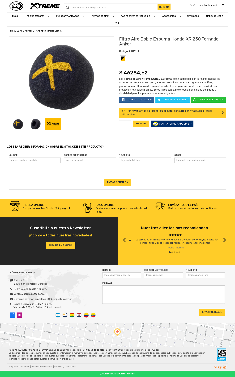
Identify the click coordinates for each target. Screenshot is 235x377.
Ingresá (212, 5)
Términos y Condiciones (65, 366)
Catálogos (193, 16)
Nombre (13, 155)
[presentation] (117, 173)
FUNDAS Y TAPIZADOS (67, 16)
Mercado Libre (214, 16)
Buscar (164, 7)
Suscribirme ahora (61, 245)
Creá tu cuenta (198, 5)
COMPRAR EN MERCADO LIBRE (172, 124)
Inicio (15, 16)
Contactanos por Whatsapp (117, 374)
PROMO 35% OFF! (35, 16)
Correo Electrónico (75, 155)
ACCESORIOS (169, 16)
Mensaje (107, 283)
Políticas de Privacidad (41, 366)
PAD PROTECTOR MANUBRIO (135, 16)
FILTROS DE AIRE (100, 16)
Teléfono (124, 155)
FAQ (117, 23)
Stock (177, 155)
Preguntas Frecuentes (19, 366)
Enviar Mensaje (212, 312)
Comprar (141, 123)
